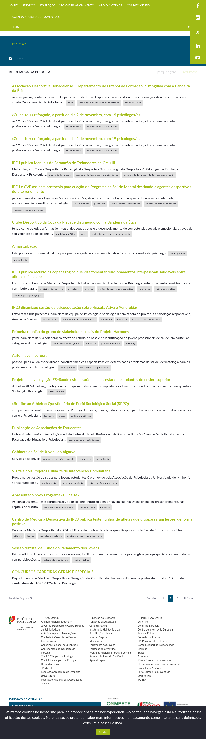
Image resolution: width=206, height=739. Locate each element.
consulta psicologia (51, 536)
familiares (144, 289)
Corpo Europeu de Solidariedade (156, 644)
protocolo (99, 203)
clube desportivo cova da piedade (111, 234)
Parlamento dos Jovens (102, 644)
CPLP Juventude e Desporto (153, 641)
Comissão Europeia (148, 625)
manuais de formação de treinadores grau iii (149, 175)
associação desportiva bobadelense (99, 102)
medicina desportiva (51, 289)
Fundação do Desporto (102, 617)
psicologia (74, 289)
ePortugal (46, 668)
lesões (30, 536)
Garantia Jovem (98, 625)
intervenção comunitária (103, 483)
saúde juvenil (177, 253)
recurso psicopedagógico (28, 295)
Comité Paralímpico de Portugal (58, 660)
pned (70, 102)
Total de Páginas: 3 (20, 598)
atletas (89, 289)
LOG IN (14, 27)
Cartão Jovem (49, 641)
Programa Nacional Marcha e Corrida (110, 652)
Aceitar (103, 732)
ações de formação (60, 175)
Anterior (151, 598)
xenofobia (106, 319)
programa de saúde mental (29, 210)
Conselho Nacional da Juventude (59, 644)
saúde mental (81, 203)
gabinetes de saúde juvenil (102, 126)
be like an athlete (81, 416)
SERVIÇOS (29, 5)
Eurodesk (143, 656)
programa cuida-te (73, 483)
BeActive (143, 621)
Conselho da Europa (149, 637)
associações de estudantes (84, 440)
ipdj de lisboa (82, 560)
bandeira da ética (66, 234)
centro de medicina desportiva (116, 289)
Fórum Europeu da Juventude (154, 660)
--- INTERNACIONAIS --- (152, 617)
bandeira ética (133, 102)
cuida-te (122, 319)
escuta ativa (50, 319)
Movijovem (95, 641)
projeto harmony (110, 343)
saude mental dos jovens (67, 343)
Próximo (189, 598)
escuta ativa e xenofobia (146, 319)
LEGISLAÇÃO (47, 5)
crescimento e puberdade (94, 367)
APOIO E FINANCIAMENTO (76, 5)
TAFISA (142, 679)
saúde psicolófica (166, 289)
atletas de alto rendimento (161, 203)
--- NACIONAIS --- (51, 617)
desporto (49, 416)
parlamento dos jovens (55, 560)
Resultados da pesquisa (29, 72)
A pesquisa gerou (175, 72)
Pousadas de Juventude (102, 648)
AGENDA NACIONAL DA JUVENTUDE (36, 16)
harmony (130, 343)
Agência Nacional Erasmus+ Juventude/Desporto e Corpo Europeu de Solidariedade (62, 625)
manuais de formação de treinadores (97, 175)
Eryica (141, 652)
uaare (62, 416)
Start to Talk (144, 675)
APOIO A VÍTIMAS (110, 5)
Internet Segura (98, 637)
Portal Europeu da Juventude (154, 671)
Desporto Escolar (50, 664)
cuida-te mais (74, 126)
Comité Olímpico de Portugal (57, 656)
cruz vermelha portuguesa (126, 203)
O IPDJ (14, 5)
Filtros (16, 59)
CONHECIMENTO (138, 5)
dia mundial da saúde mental (78, 319)
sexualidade (21, 260)
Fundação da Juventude (102, 621)
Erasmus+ (143, 648)
